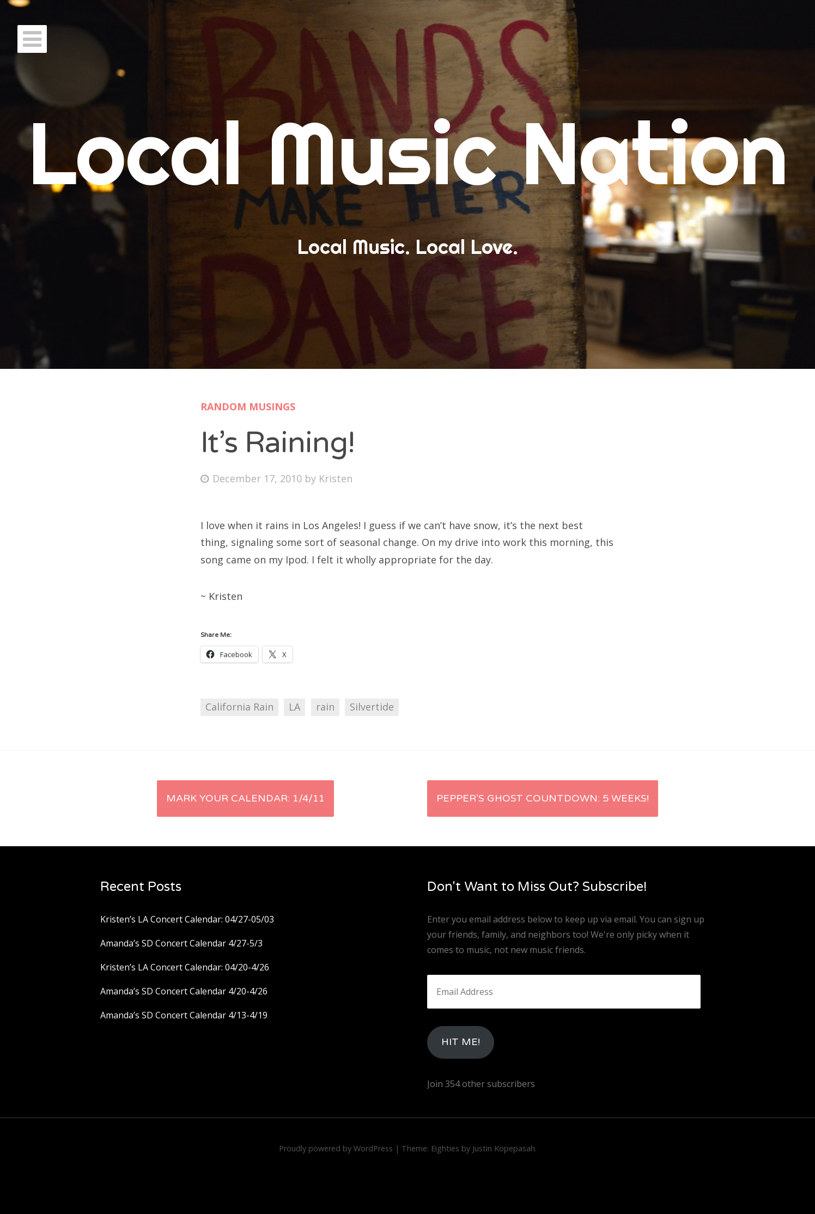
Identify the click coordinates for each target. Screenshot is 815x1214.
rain (325, 706)
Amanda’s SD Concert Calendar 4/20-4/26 (183, 991)
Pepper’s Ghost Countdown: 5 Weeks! (542, 798)
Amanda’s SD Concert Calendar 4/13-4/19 (183, 1015)
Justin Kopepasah (503, 1148)
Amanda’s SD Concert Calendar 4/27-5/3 (181, 943)
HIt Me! (460, 1042)
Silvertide (372, 706)
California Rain (239, 706)
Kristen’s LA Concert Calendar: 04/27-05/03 (187, 919)
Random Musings (247, 406)
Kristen (335, 478)
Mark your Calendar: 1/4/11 (245, 798)
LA (294, 706)
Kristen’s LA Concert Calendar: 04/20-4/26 (184, 967)
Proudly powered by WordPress (336, 1148)
